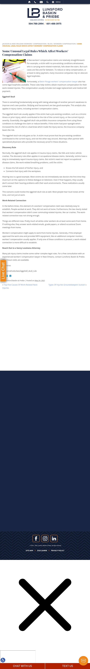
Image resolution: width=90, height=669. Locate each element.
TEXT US (67, 666)
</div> (18, 659)
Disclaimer (42, 551)
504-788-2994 (36, 23)
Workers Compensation (65, 44)
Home (29, 2)
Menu (58, 2)
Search (47, 2)
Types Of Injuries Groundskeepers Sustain (67, 284)
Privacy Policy (57, 551)
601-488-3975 (54, 23)
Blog (50, 44)
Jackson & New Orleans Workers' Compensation (24, 44)
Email (41, 2)
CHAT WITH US (22, 666)
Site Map (29, 551)
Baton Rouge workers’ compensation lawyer (58, 81)
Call (35, 2)
